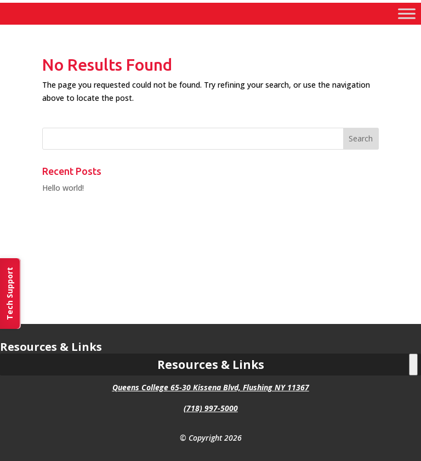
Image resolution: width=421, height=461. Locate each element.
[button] (361, 139)
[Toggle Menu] (407, 13)
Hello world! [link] (63, 188)
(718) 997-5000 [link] (211, 408)
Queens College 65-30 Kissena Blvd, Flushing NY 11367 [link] (210, 387)
